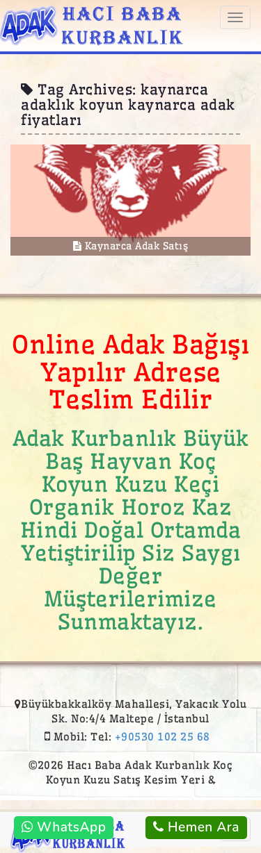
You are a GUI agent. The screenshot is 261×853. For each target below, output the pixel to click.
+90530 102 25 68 (162, 736)
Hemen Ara (196, 827)
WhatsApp (64, 827)
